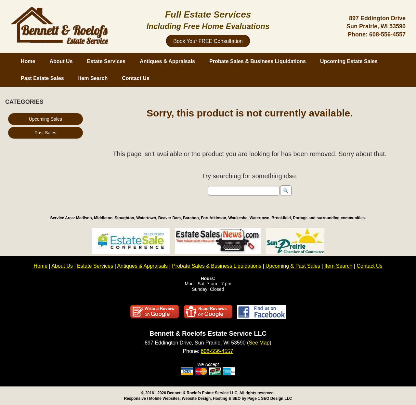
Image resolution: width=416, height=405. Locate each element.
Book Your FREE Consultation (207, 41)
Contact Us (135, 78)
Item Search (93, 78)
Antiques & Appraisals (167, 61)
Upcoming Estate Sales (349, 61)
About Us (60, 61)
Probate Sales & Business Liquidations (257, 61)
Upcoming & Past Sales (293, 266)
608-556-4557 (387, 34)
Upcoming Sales (45, 119)
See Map (259, 342)
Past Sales (45, 132)
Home (28, 61)
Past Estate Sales (42, 78)
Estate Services (106, 61)
